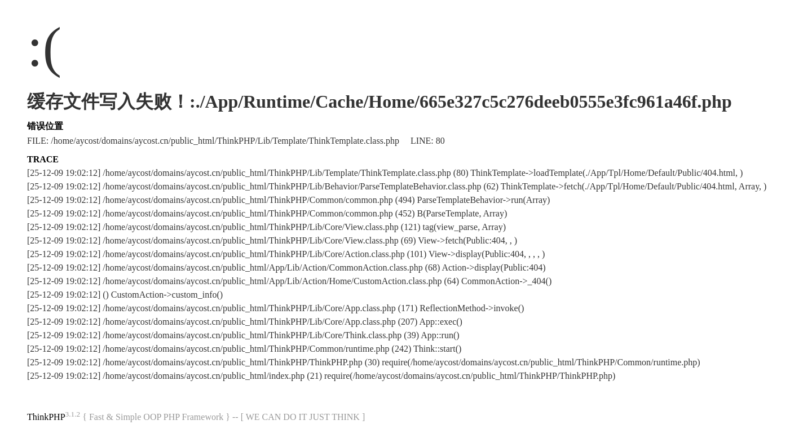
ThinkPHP (46, 417)
